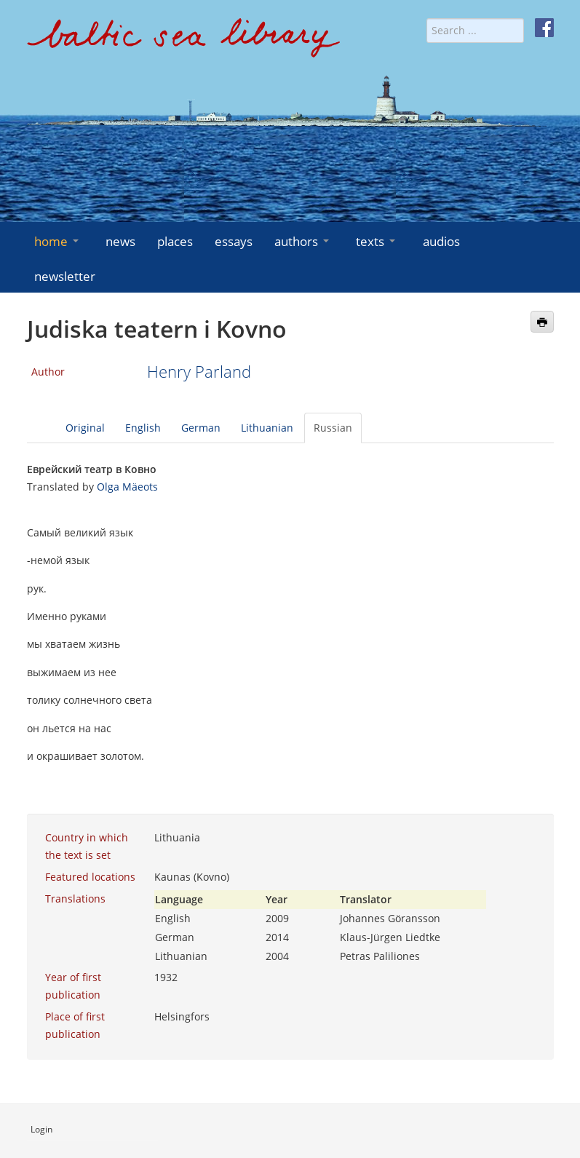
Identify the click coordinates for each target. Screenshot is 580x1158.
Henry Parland (199, 371)
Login (41, 1129)
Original (85, 428)
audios (441, 241)
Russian (333, 428)
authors (303, 241)
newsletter (64, 276)
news (120, 241)
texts (377, 241)
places (175, 241)
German (201, 428)
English (143, 428)
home (58, 241)
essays (234, 241)
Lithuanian (267, 428)
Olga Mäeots (127, 486)
